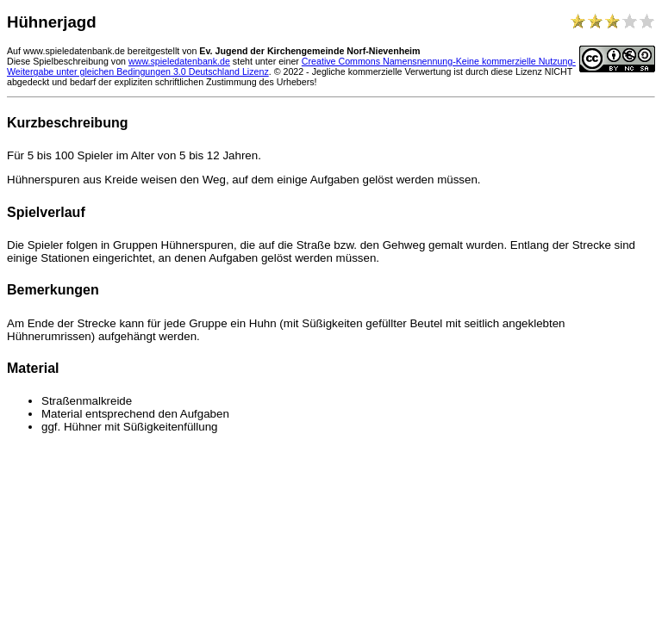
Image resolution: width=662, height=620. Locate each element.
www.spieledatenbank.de (179, 61)
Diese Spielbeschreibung (58, 61)
